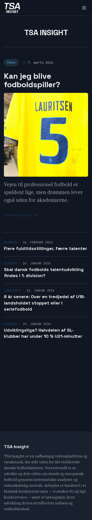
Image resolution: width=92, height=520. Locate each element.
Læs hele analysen (21, 215)
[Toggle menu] (84, 8)
